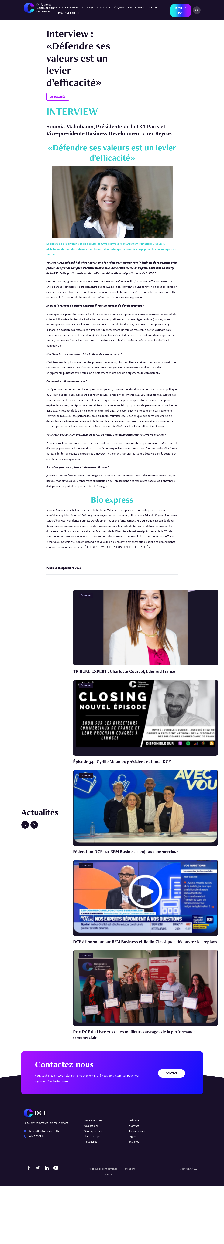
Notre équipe (92, 1194)
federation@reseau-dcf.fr (44, 1189)
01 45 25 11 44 (37, 1194)
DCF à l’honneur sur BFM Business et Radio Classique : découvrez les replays (143, 986)
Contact (171, 1131)
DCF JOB (152, 7)
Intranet (134, 1200)
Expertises (103, 7)
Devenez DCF (180, 10)
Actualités (57, 97)
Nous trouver (137, 1189)
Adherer (134, 1179)
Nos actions (91, 1184)
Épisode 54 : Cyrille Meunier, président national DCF (126, 782)
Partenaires (136, 7)
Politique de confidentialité (102, 1227)
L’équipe (119, 7)
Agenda (134, 1194)
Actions (87, 7)
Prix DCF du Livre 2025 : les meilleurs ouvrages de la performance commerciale (140, 1093)
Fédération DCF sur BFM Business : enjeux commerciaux (131, 883)
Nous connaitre (67, 7)
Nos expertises (93, 1189)
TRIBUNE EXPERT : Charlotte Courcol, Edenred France (128, 682)
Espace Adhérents (67, 12)
